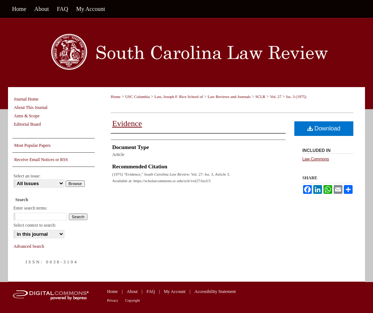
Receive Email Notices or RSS (41, 159)
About (132, 291)
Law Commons (315, 159)
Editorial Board (27, 124)
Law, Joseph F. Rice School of (178, 96)
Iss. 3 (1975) (296, 96)
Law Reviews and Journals (229, 96)
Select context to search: (34, 225)
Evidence (127, 123)
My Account (175, 291)
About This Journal (30, 107)
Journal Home (26, 99)
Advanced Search (28, 246)
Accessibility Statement (215, 291)
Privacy (112, 300)
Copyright (132, 300)
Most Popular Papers (32, 145)
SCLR (260, 96)
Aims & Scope (27, 115)
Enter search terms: (30, 208)
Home (116, 96)
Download (324, 128)
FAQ (150, 291)
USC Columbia (137, 96)
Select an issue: (26, 176)
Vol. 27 (276, 96)
